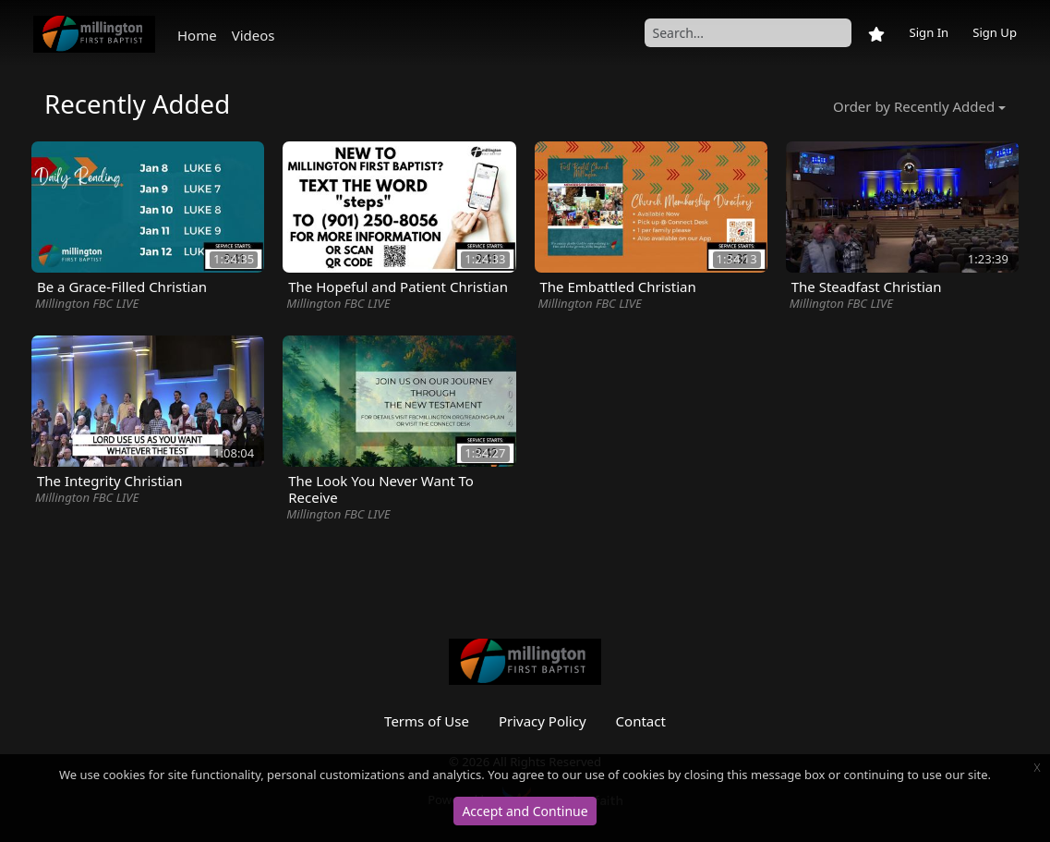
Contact (641, 721)
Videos (253, 35)
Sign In (928, 32)
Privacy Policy (542, 721)
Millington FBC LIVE (87, 303)
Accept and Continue (524, 811)
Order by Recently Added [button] (914, 106)
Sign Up (994, 32)
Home (197, 35)
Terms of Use (426, 721)
